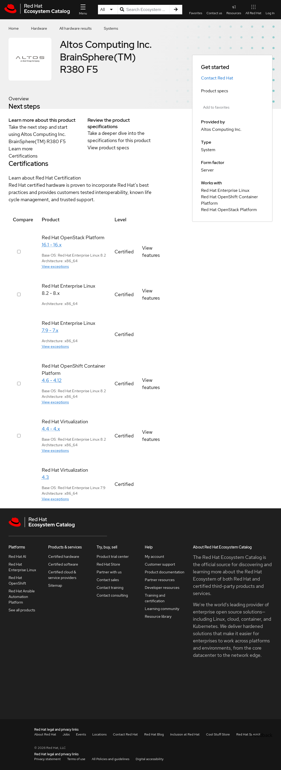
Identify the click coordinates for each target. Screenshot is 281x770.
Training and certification (155, 598)
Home (14, 28)
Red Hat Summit (248, 734)
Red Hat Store (108, 564)
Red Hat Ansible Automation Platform (22, 597)
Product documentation (164, 572)
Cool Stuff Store (218, 734)
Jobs (66, 734)
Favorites (195, 13)
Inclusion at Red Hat (185, 734)
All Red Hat (253, 9)
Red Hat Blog (154, 734)
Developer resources (162, 587)
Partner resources (159, 579)
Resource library (158, 616)
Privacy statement (47, 759)
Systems (111, 28)
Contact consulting (112, 595)
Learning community (162, 608)
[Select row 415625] (19, 383)
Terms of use (76, 759)
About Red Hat (45, 734)
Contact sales (108, 579)
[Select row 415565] (19, 294)
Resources (233, 9)
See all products (22, 610)
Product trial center (113, 556)
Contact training (110, 587)
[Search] (175, 9)
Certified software (63, 564)
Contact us (214, 13)
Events (81, 734)
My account (154, 556)
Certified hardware (63, 556)
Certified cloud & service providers (62, 575)
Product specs (214, 91)
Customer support (160, 564)
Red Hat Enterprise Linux (22, 567)
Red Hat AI (17, 556)
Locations (99, 734)
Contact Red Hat (217, 78)
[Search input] (144, 9)
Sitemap (55, 585)
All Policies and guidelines (110, 759)
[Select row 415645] (19, 435)
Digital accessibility (150, 759)
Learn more (21, 149)
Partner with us (109, 572)
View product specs (108, 147)
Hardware (39, 28)
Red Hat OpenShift (17, 580)
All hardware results (75, 28)
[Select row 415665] (19, 251)
